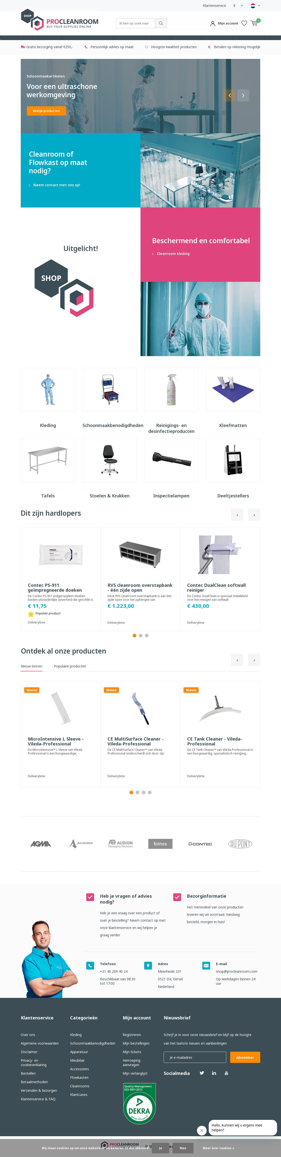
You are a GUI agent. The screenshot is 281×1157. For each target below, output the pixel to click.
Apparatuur (133, 42)
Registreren (132, 1035)
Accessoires (190, 42)
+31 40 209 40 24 (114, 972)
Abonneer (245, 1057)
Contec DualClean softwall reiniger (216, 596)
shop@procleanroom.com (236, 972)
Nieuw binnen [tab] (31, 675)
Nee (183, 1148)
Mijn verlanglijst (135, 1073)
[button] (230, 104)
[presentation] (237, 523)
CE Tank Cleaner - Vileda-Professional (214, 750)
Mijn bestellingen (136, 1043)
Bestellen (28, 1073)
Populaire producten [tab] (70, 675)
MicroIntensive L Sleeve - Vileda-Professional (56, 750)
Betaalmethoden (34, 1082)
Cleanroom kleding (200, 253)
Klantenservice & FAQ (38, 1099)
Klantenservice (214, 5)
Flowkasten (221, 42)
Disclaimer (29, 1052)
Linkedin (214, 1071)
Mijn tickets (132, 1052)
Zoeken (161, 23)
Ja (160, 1148)
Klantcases (78, 1095)
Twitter (202, 1071)
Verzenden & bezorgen (39, 1091)
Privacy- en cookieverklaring (33, 1063)
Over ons (28, 1035)
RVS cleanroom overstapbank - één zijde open (140, 596)
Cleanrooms (251, 42)
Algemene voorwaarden (40, 1043)
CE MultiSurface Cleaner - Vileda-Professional (135, 750)
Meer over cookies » (218, 1148)
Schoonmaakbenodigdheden (88, 42)
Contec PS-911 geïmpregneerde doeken (55, 596)
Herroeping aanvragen (131, 1063)
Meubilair (161, 42)
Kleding (46, 42)
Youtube (226, 1071)
